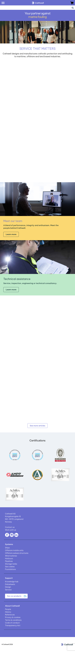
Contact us (10, 527)
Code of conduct (12, 623)
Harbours (9, 558)
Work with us (10, 530)
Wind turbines (11, 556)
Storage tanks (11, 564)
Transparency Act (12, 625)
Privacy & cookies (12, 617)
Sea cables (10, 566)
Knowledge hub (11, 581)
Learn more (11, 289)
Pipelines (9, 561)
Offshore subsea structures (16, 553)
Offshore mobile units (14, 550)
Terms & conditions (13, 620)
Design (8, 587)
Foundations (10, 569)
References (10, 615)
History (8, 612)
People (8, 609)
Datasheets (10, 584)
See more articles (37, 426)
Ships (7, 548)
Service (8, 590)
